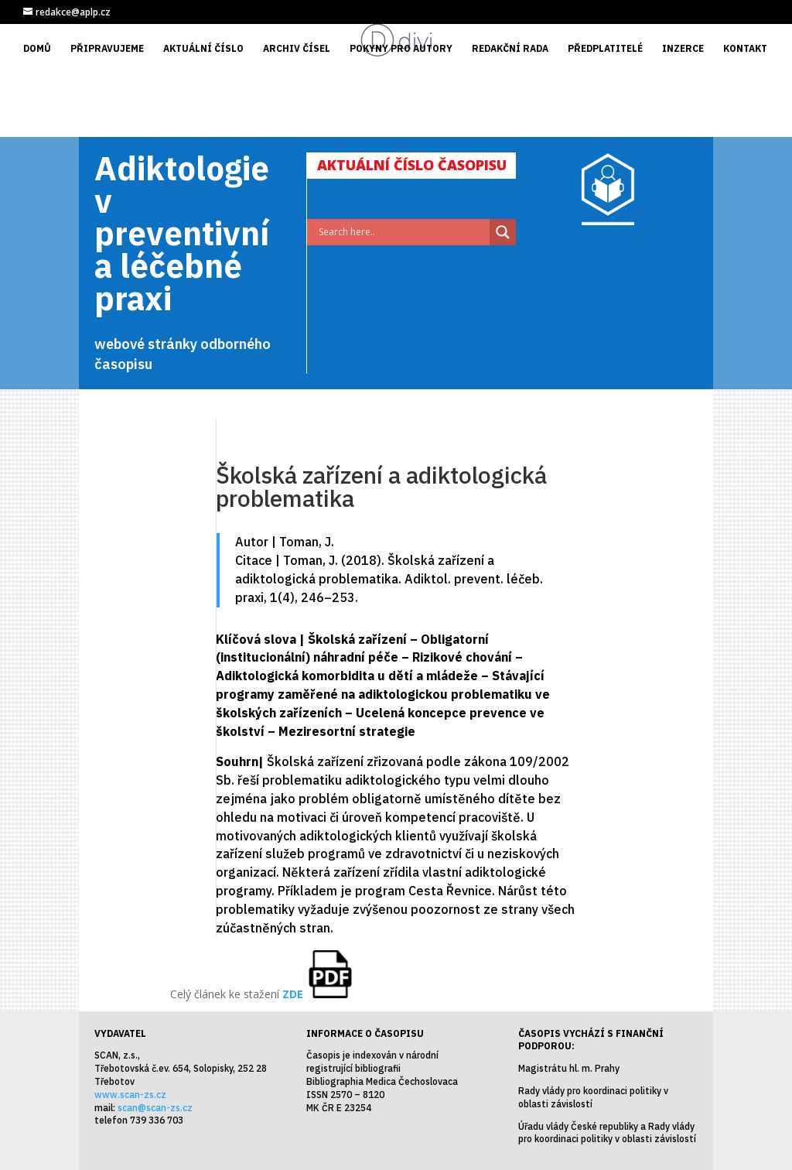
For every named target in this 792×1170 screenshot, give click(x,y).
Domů (37, 48)
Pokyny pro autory (401, 48)
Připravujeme (107, 48)
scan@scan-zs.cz (155, 1108)
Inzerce (683, 48)
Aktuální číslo (203, 48)
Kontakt (745, 48)
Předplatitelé (605, 48)
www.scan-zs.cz (130, 1094)
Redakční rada (510, 48)
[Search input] (402, 232)
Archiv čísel (296, 48)
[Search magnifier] (503, 232)
